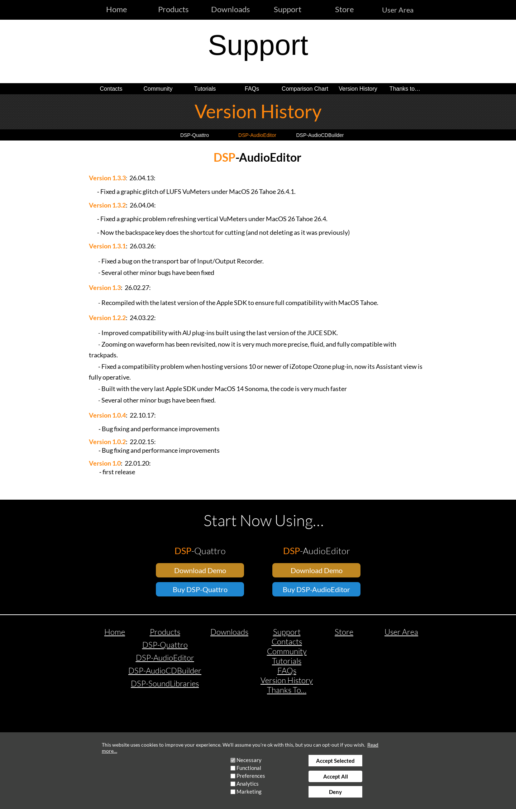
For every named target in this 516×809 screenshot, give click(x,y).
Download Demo (200, 570)
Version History (358, 89)
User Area (398, 9)
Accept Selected (335, 760)
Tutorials (205, 89)
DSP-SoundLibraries (165, 683)
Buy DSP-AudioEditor (316, 589)
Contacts (111, 89)
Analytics (247, 783)
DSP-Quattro (194, 135)
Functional (248, 768)
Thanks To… (286, 690)
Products (165, 632)
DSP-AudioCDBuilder (320, 135)
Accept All (335, 776)
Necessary (249, 760)
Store (344, 632)
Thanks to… (405, 89)
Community (158, 89)
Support (287, 632)
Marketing (249, 791)
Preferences (250, 775)
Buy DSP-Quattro (200, 589)
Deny (335, 792)
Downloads (229, 632)
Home (114, 632)
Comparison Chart (305, 89)
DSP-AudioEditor (257, 135)
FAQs (252, 89)
